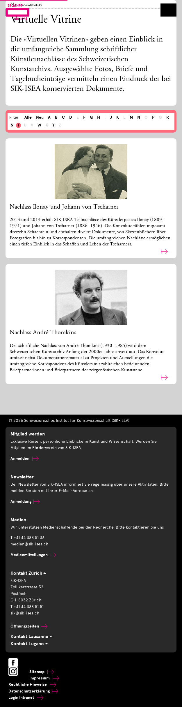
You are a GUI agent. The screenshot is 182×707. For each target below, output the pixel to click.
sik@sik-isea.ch (24, 613)
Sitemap (41, 671)
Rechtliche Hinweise (32, 684)
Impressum (44, 678)
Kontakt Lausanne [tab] (31, 636)
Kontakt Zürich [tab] (28, 573)
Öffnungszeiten (28, 626)
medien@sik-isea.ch (29, 544)
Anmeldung (25, 501)
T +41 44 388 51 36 (27, 537)
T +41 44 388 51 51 (27, 606)
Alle (28, 117)
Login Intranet (25, 697)
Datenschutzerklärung (33, 691)
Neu (40, 117)
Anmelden (24, 458)
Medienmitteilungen (33, 554)
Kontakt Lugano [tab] (29, 644)
